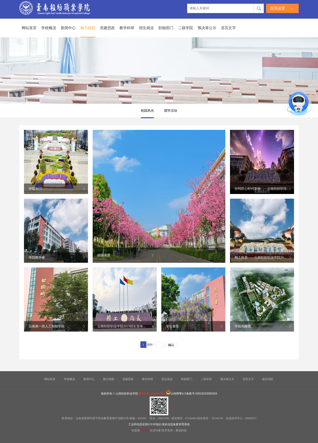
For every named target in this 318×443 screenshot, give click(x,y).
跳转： (151, 344)
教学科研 (126, 28)
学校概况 (48, 28)
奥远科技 (181, 430)
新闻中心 (68, 28)
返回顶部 (267, 379)
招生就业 (146, 28)
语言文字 (228, 28)
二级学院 (185, 28)
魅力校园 (87, 28)
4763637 (145, 430)
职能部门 (166, 28)
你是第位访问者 (147, 430)
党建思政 (107, 28)
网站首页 (29, 28)
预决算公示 (207, 28)
